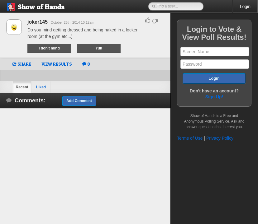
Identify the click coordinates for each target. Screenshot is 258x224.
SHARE (21, 64)
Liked (41, 87)
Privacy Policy (219, 138)
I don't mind (49, 48)
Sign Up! (214, 96)
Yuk (98, 48)
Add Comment (79, 101)
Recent (22, 87)
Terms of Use (190, 138)
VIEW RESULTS (56, 64)
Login (245, 6)
